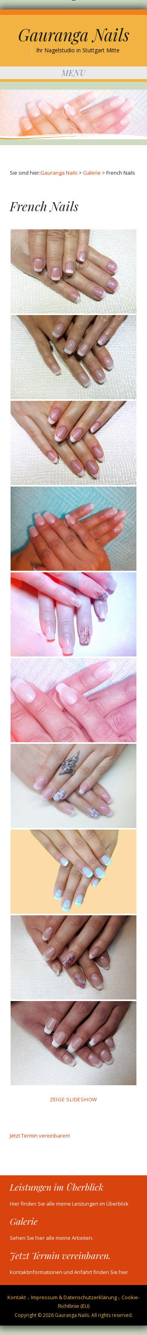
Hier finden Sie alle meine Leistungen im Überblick (69, 1203)
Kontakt (16, 1297)
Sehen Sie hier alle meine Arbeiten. (51, 1237)
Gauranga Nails (73, 35)
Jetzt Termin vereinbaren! (40, 1135)
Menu (74, 72)
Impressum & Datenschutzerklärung (74, 1297)
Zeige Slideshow (73, 1099)
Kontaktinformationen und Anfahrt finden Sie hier (69, 1272)
